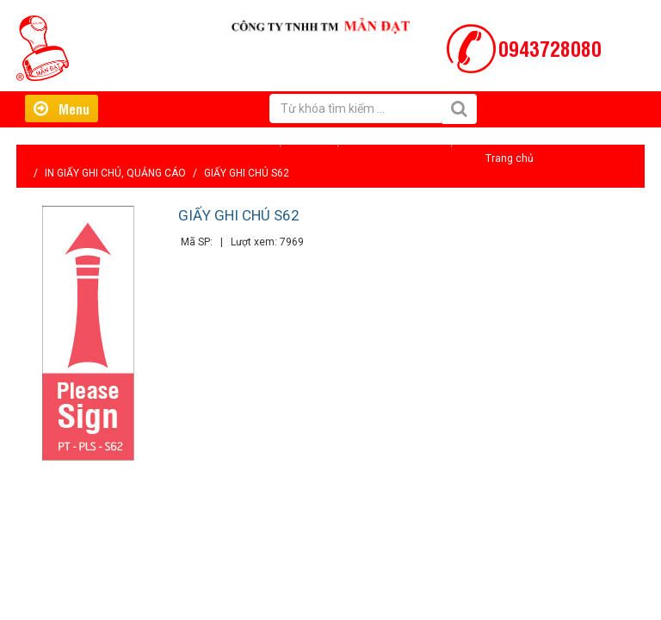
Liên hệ (436, 140)
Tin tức (380, 140)
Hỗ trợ (326, 140)
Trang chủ (509, 158)
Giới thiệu (266, 140)
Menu (62, 108)
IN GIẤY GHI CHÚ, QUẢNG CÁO (115, 173)
